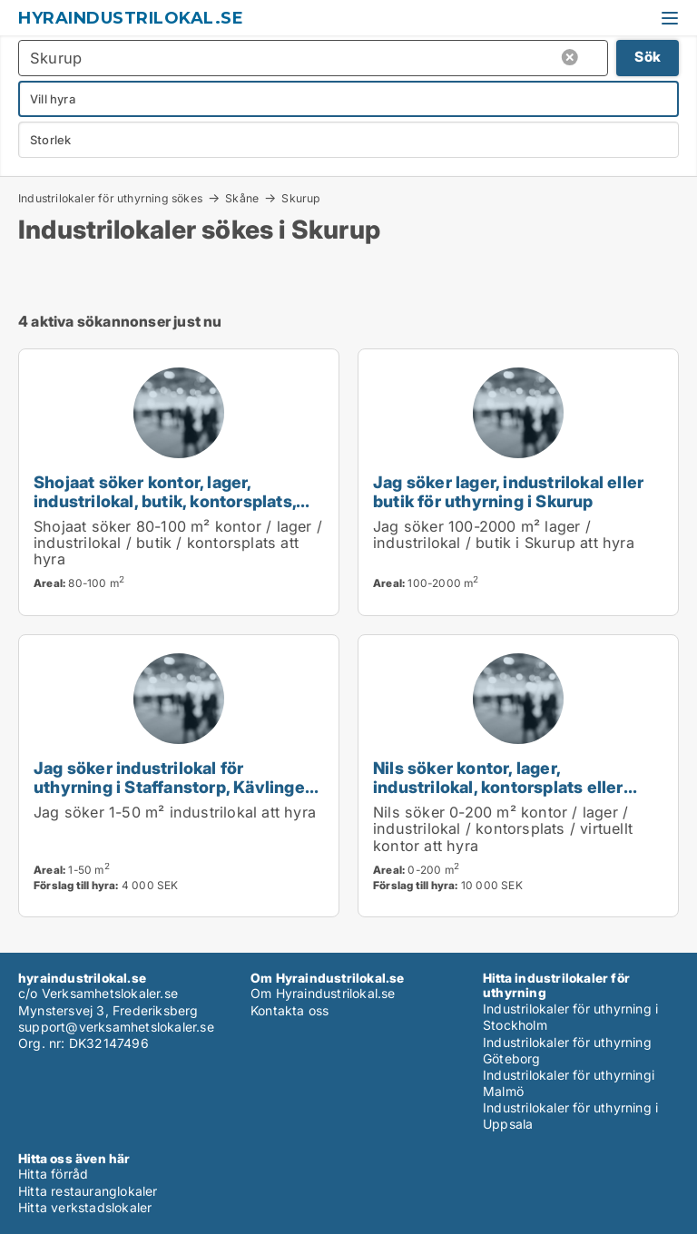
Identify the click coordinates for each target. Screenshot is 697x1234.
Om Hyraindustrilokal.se (323, 993)
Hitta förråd (53, 1173)
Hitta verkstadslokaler (85, 1207)
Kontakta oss (289, 1010)
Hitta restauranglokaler (88, 1191)
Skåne (242, 197)
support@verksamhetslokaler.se (116, 1026)
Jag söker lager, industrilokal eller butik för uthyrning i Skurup (508, 491)
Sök (647, 56)
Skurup (300, 198)
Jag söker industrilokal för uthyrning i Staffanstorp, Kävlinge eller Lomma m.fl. (169, 787)
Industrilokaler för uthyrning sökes (110, 197)
